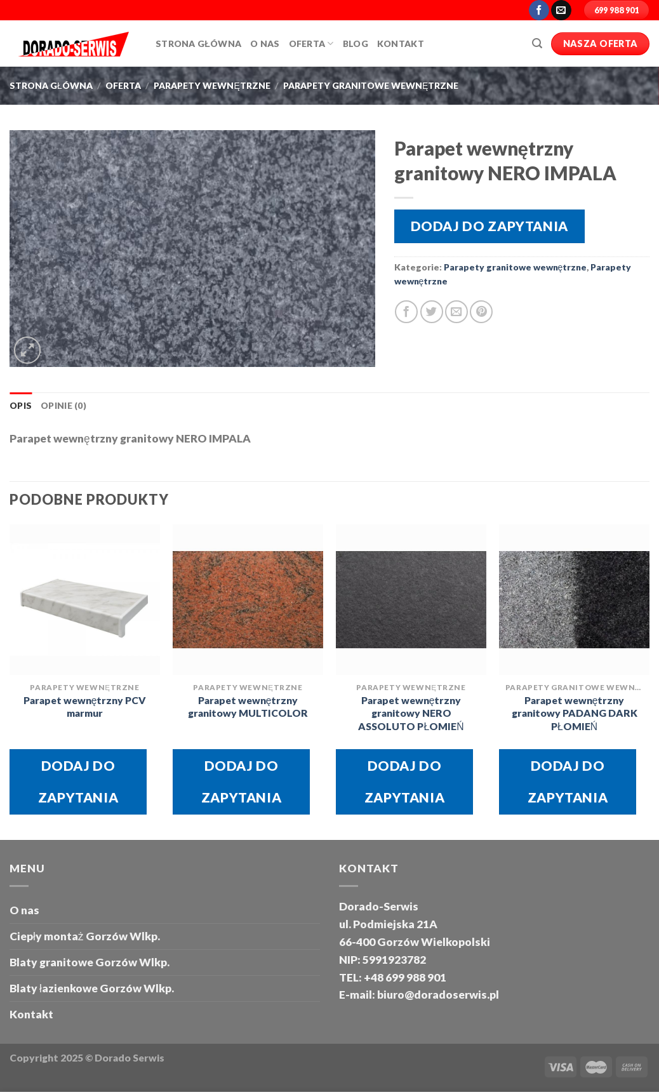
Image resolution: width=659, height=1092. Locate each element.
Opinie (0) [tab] (63, 405)
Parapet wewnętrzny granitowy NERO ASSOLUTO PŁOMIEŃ (410, 713)
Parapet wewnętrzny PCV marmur (85, 707)
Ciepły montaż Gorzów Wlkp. (85, 936)
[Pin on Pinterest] (481, 311)
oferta (123, 85)
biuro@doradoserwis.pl (437, 994)
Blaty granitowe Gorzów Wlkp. (90, 962)
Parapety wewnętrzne (212, 85)
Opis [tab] (21, 405)
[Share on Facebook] (406, 311)
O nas (24, 910)
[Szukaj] (537, 43)
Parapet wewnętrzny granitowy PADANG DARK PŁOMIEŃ (574, 713)
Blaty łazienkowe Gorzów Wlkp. (92, 988)
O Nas (264, 43)
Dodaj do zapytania (489, 226)
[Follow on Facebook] (539, 10)
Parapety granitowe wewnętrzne (370, 85)
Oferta (311, 43)
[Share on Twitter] (431, 311)
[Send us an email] (561, 10)
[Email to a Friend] (456, 311)
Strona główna (198, 43)
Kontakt (400, 43)
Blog (355, 43)
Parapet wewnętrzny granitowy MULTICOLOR (248, 707)
